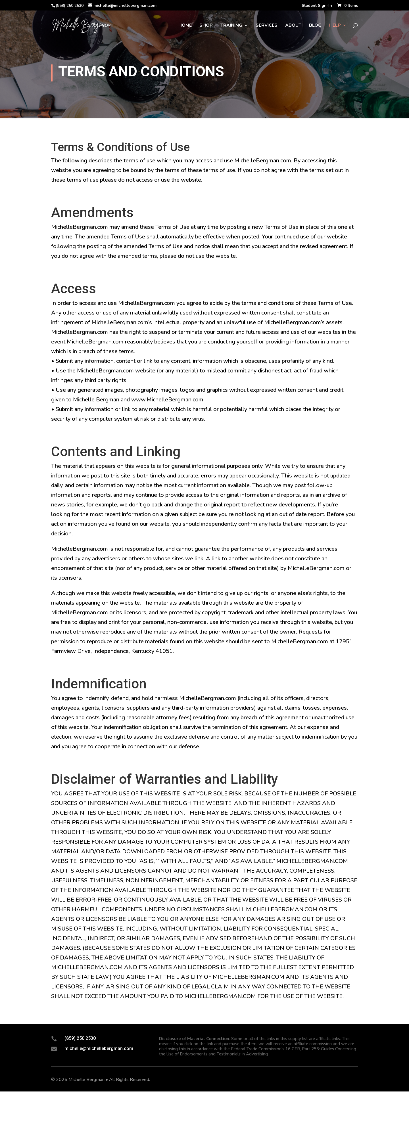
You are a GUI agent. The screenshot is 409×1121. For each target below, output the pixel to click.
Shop (206, 25)
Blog (315, 25)
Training (231, 25)
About (293, 25)
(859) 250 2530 (80, 1038)
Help (335, 25)
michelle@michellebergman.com (98, 1048)
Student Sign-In (317, 6)
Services (266, 25)
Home (185, 25)
